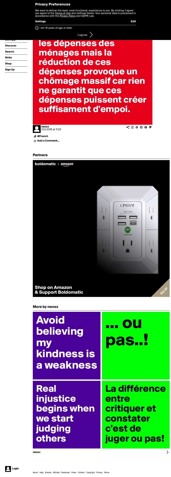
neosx (45, 126)
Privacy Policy (68, 16)
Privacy (99, 473)
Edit (133, 21)
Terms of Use (63, 13)
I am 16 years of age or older (56, 28)
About (35, 473)
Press (73, 473)
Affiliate (56, 473)
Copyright (90, 473)
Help (41, 473)
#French (42, 136)
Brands (48, 473)
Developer (65, 473)
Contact (81, 473)
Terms (106, 473)
